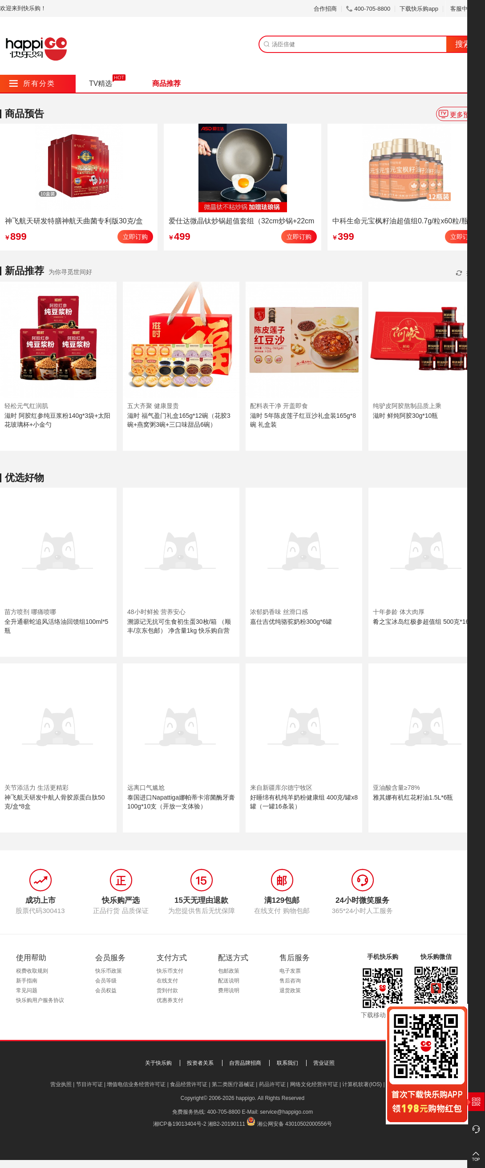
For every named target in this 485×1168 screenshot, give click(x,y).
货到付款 (167, 990)
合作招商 (325, 8)
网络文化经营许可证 (314, 1084)
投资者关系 (200, 1063)
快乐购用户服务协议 (40, 1000)
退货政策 (290, 990)
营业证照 (324, 1063)
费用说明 (228, 990)
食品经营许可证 (188, 1084)
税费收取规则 (32, 971)
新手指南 (26, 981)
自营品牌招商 (245, 1063)
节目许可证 (89, 1084)
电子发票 (290, 971)
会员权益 (106, 990)
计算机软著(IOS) (362, 1084)
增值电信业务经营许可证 (136, 1084)
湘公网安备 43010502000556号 (294, 1124)
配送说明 (228, 981)
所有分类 (32, 83)
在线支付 (167, 981)
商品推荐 (166, 83)
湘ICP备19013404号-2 (179, 1124)
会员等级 (106, 981)
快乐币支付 (170, 971)
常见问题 (26, 990)
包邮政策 (228, 971)
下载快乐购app (419, 8)
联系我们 (287, 1063)
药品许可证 (272, 1084)
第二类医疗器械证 (233, 1084)
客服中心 (465, 8)
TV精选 (100, 83)
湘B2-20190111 (226, 1124)
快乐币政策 (108, 971)
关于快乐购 (158, 1063)
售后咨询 (290, 981)
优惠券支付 (170, 1000)
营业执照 (61, 1084)
